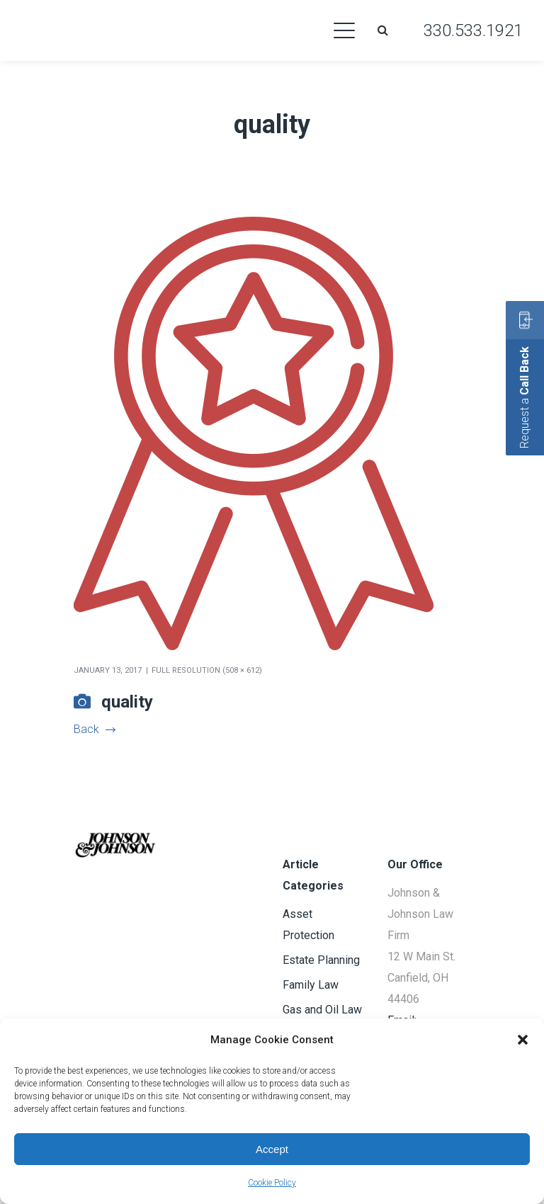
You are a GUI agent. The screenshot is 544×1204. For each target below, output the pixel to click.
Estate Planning (321, 960)
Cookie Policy (272, 1183)
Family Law (311, 985)
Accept (272, 1149)
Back (94, 729)
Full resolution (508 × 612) (207, 670)
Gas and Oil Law (322, 1009)
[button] (523, 1040)
